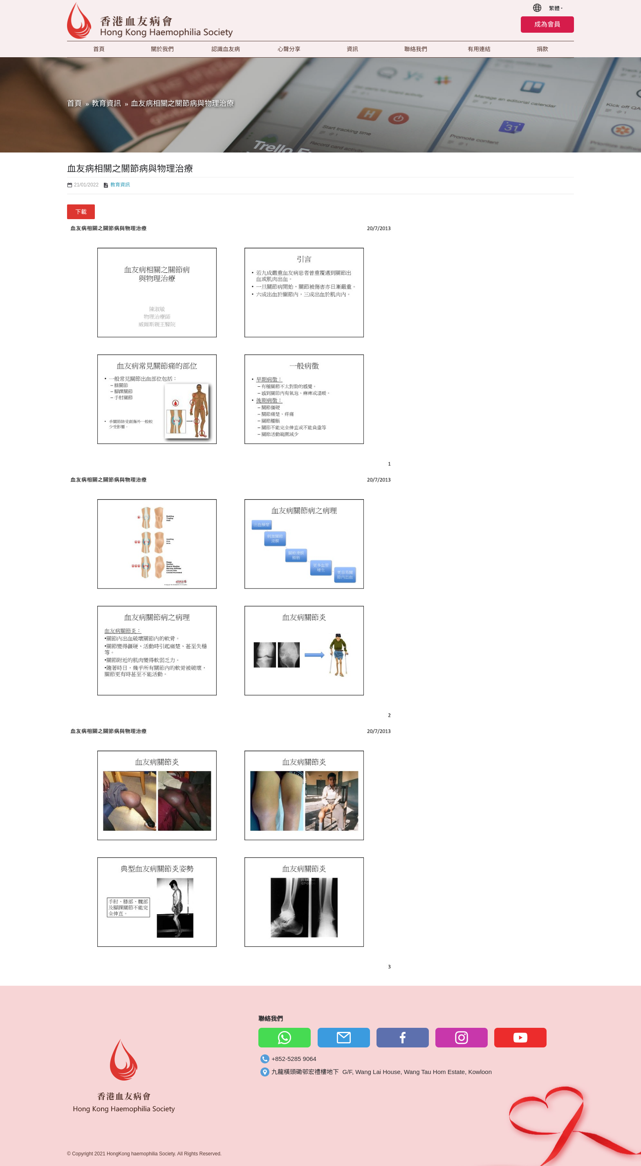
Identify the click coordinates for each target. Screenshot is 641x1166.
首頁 (74, 103)
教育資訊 (106, 103)
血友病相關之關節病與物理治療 (182, 103)
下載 (81, 212)
